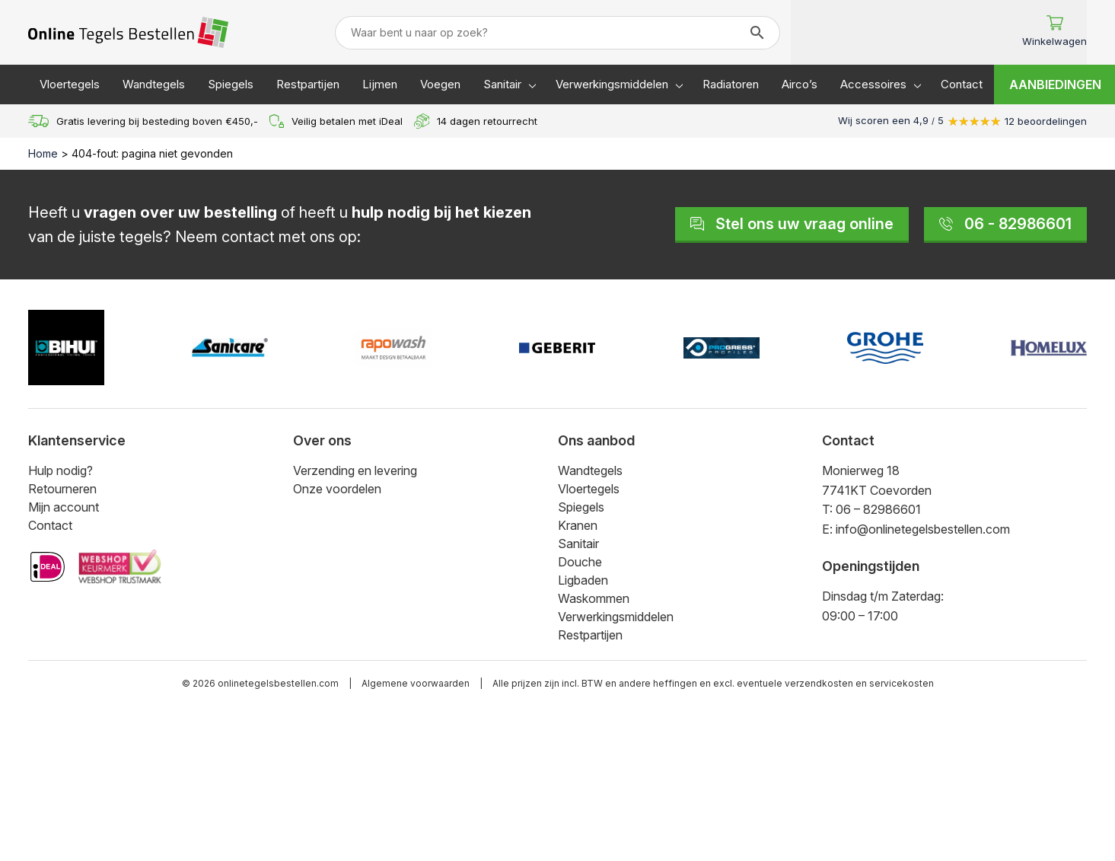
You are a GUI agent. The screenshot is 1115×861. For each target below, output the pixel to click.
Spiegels (230, 84)
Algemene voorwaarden (416, 683)
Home (43, 153)
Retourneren (62, 488)
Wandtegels (154, 84)
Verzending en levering (355, 470)
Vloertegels (70, 84)
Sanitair (502, 84)
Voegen (440, 84)
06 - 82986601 (1005, 224)
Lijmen (379, 84)
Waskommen (593, 598)
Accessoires (873, 84)
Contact (962, 84)
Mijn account (63, 507)
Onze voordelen (337, 488)
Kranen (577, 525)
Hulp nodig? (60, 470)
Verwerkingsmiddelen (612, 84)
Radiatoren (730, 84)
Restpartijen (307, 84)
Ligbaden (583, 580)
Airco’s (799, 84)
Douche (580, 561)
